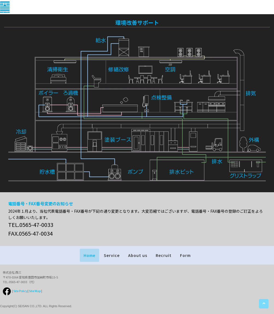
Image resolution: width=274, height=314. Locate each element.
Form (185, 255)
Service (112, 255)
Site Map (35, 291)
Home (89, 255)
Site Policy (20, 291)
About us (137, 255)
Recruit (164, 255)
